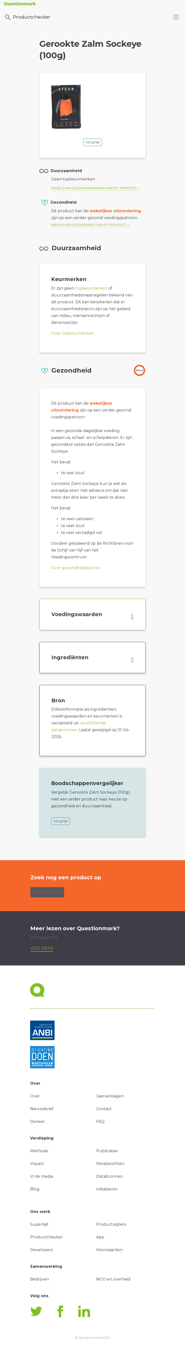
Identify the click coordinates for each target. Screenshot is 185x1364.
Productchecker (27, 17)
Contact (104, 1108)
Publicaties (107, 1151)
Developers (41, 1249)
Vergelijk (92, 142)
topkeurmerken (91, 288)
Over (35, 1096)
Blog (34, 1189)
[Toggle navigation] (176, 17)
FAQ (100, 1121)
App (100, 1237)
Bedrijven (39, 1279)
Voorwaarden (109, 1249)
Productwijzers (111, 1224)
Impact (37, 1163)
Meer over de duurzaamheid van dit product (94, 188)
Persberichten (110, 1163)
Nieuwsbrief (42, 1108)
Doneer (37, 1121)
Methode (39, 1151)
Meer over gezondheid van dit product (89, 225)
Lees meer (41, 948)
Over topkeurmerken (72, 333)
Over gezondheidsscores (75, 567)
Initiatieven (107, 1189)
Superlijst (39, 1224)
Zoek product (47, 892)
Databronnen (109, 1176)
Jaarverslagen (110, 1096)
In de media (41, 1176)
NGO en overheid (113, 1279)
